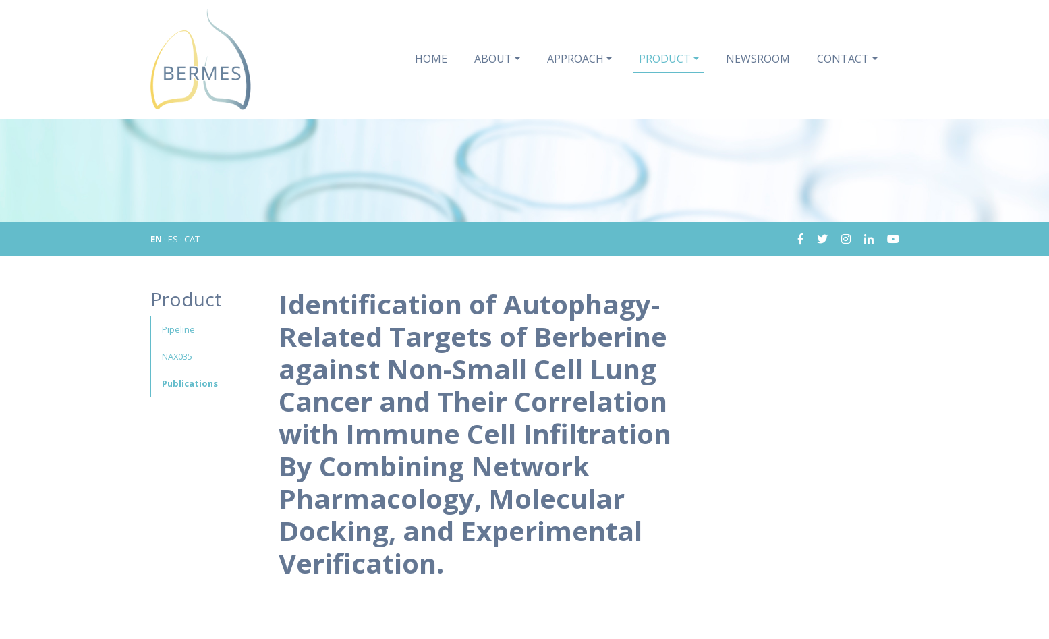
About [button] (493, 58)
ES (173, 239)
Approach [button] (575, 58)
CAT (192, 239)
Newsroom (758, 58)
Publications (190, 383)
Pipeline (178, 329)
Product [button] (665, 58)
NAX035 (177, 356)
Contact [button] (843, 58)
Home (431, 58)
